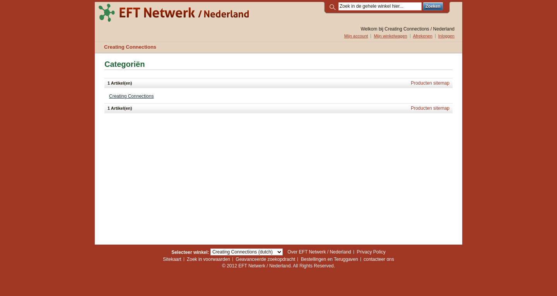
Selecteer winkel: (190, 252)
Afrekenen (422, 36)
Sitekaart (172, 259)
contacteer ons (379, 259)
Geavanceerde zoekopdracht (265, 259)
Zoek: (333, 6)
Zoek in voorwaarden (208, 259)
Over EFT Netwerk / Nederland (319, 252)
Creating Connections (131, 96)
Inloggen (446, 36)
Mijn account (356, 36)
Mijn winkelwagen (390, 36)
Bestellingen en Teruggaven (329, 259)
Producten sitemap (430, 83)
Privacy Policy (371, 252)
